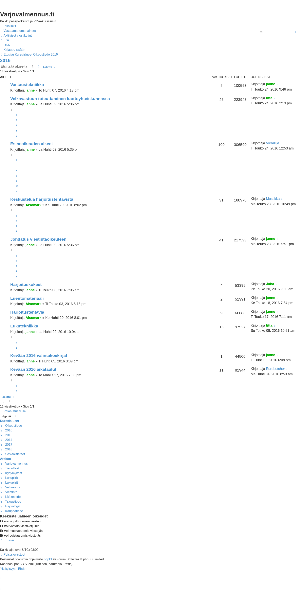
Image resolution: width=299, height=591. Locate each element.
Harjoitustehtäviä (27, 312)
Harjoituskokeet (26, 284)
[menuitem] (18, 30)
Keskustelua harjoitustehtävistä (41, 199)
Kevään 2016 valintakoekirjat (38, 355)
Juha (270, 284)
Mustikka (273, 199)
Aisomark (33, 205)
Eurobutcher (275, 369)
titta (269, 98)
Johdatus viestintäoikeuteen (38, 239)
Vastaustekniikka (27, 84)
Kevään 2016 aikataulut (33, 369)
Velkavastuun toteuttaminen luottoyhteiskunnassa (60, 98)
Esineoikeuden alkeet (31, 143)
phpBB (48, 559)
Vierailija (272, 143)
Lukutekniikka (24, 326)
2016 (5, 60)
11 (17, 191)
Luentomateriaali (27, 298)
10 (17, 186)
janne (30, 90)
